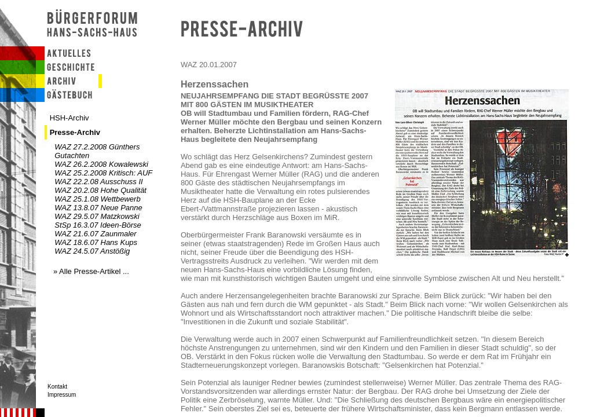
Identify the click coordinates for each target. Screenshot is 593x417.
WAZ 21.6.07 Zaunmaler (95, 233)
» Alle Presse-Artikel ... (91, 271)
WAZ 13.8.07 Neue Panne (98, 207)
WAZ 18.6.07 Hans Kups (95, 242)
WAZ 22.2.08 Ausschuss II (98, 181)
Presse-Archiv (75, 132)
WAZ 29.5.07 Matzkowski (96, 216)
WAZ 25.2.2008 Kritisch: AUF (103, 173)
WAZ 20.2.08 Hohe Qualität (100, 190)
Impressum (61, 395)
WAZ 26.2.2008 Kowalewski (101, 164)
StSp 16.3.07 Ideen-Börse (97, 225)
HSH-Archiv (69, 118)
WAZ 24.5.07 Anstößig (92, 251)
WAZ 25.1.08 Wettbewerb (97, 199)
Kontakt (57, 386)
